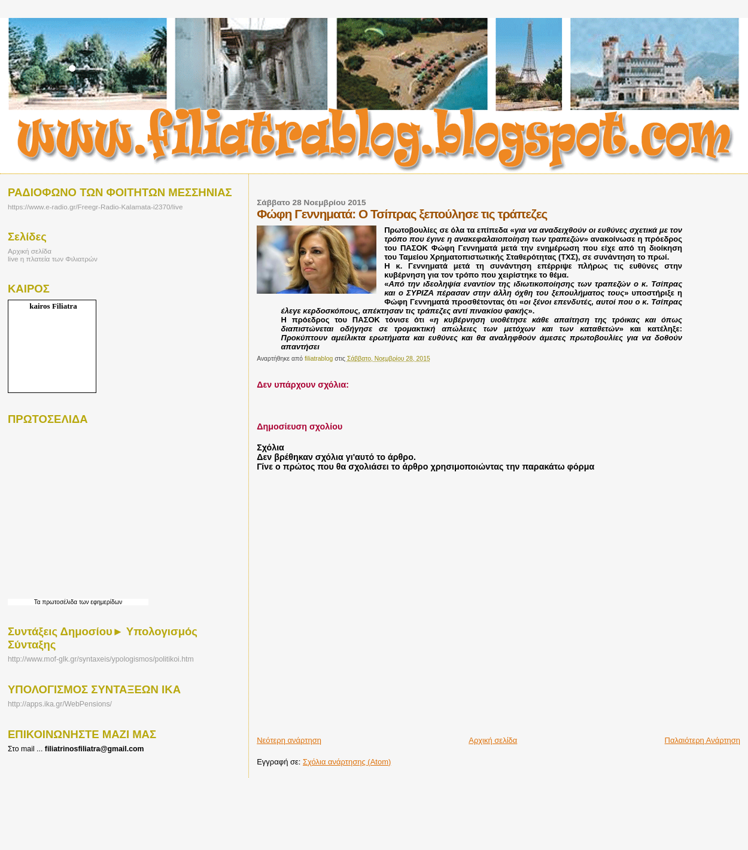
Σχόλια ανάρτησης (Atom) (347, 761)
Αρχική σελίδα (493, 740)
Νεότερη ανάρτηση (289, 740)
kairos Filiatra (53, 305)
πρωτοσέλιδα (59, 602)
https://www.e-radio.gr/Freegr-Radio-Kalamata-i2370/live (95, 207)
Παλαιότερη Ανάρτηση (702, 740)
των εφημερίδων (99, 602)
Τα (38, 602)
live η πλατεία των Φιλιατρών (53, 259)
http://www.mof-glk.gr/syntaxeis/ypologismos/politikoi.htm (101, 659)
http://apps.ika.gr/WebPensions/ (60, 704)
